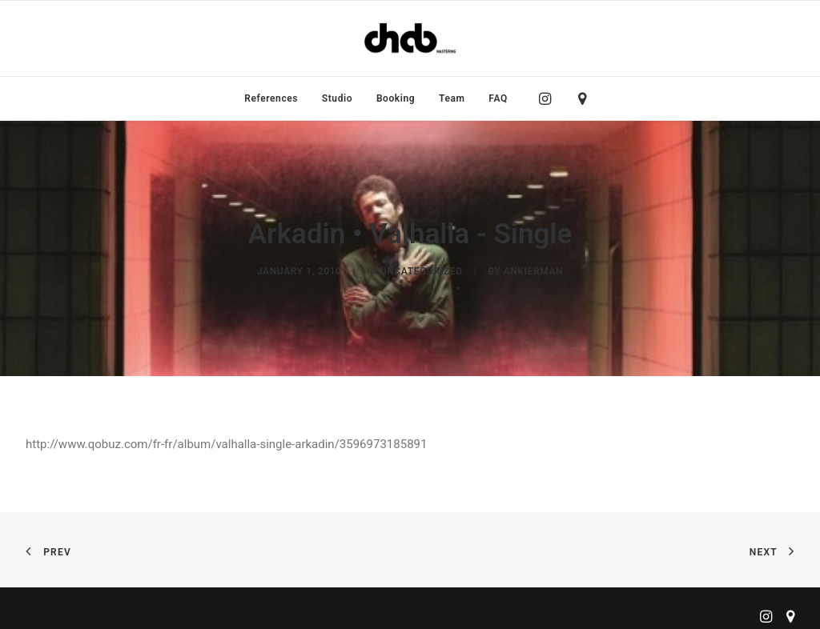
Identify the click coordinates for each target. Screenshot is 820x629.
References (271, 98)
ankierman (533, 268)
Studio (337, 98)
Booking (395, 98)
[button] (549, 98)
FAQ (498, 98)
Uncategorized (421, 268)
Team (452, 98)
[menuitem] (271, 98)
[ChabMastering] (410, 38)
